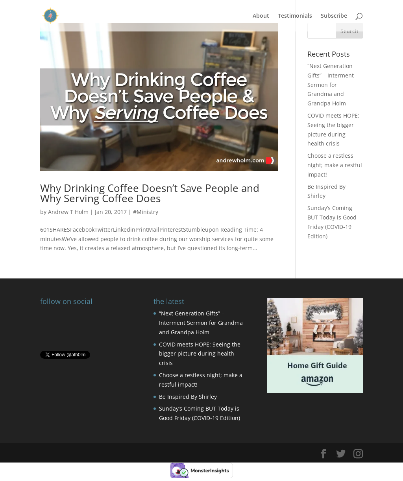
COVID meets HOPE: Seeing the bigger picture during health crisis (199, 354)
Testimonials (295, 16)
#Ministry (145, 212)
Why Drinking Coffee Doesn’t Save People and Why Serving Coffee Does (149, 193)
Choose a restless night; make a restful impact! (334, 165)
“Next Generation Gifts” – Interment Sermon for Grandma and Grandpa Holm (330, 84)
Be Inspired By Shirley (188, 396)
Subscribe (334, 16)
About (261, 16)
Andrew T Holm (68, 212)
